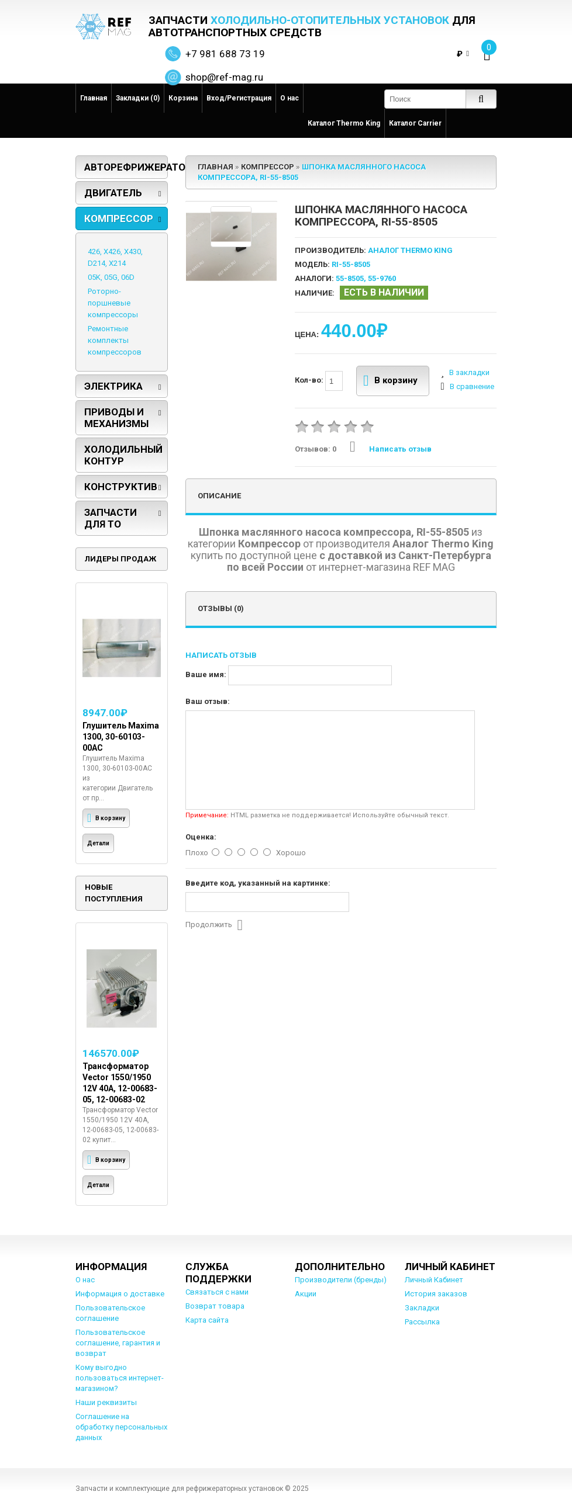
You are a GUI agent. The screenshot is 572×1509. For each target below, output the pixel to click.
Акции (305, 1293)
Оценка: (200, 836)
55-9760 (382, 278)
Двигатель (113, 193)
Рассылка (422, 1321)
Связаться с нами (217, 1292)
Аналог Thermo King (410, 250)
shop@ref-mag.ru (224, 77)
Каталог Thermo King (344, 123)
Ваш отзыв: (207, 701)
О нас (289, 98)
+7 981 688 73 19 (225, 53)
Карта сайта (207, 1320)
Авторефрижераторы (126, 167)
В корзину (390, 380)
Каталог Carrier (415, 123)
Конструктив (120, 486)
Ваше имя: (205, 674)
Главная (93, 98)
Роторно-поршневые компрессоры (113, 303)
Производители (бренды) (341, 1279)
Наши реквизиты (106, 1402)
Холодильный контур (123, 455)
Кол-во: (319, 381)
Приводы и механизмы (116, 417)
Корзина (183, 98)
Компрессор (118, 218)
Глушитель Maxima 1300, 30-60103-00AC (120, 736)
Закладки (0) (138, 98)
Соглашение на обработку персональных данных (121, 1427)
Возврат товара (214, 1306)
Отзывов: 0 (315, 449)
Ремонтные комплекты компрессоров (115, 340)
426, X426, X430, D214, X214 (115, 257)
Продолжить (214, 925)
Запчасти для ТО (110, 518)
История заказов (436, 1293)
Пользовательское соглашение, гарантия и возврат (117, 1343)
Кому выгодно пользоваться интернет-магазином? (119, 1378)
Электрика (113, 386)
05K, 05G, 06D (111, 277)
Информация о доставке (119, 1293)
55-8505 (350, 278)
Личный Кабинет (434, 1279)
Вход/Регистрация (238, 98)
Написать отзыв (391, 449)
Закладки (422, 1307)
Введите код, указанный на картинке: (257, 883)
